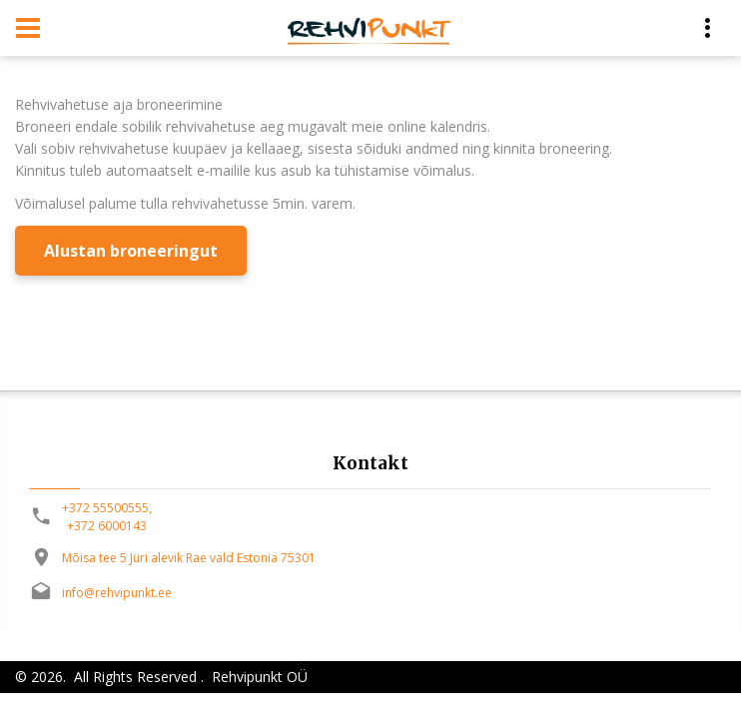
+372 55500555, (107, 507)
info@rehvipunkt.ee (117, 592)
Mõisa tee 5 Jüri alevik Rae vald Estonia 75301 (189, 557)
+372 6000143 (107, 525)
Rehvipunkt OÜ (258, 676)
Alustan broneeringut (131, 251)
